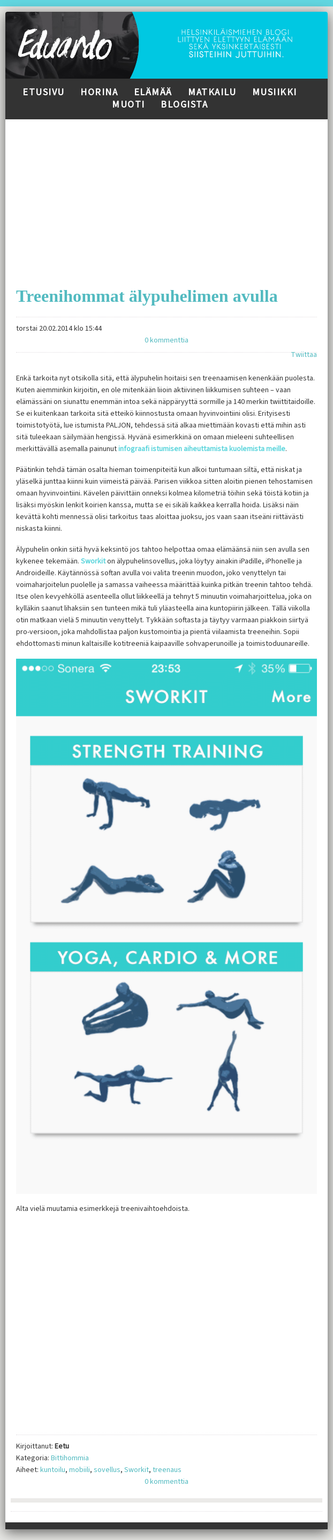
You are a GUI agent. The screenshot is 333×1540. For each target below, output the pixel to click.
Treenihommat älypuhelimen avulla (147, 296)
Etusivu (43, 92)
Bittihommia (70, 1458)
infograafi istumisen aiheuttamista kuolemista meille (201, 449)
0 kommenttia (166, 340)
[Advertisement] (166, 194)
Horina (99, 92)
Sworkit (93, 561)
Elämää (153, 92)
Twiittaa (304, 354)
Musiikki (274, 92)
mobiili (79, 1470)
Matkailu (212, 92)
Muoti (128, 104)
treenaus (167, 1470)
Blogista (184, 104)
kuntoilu (52, 1470)
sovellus (107, 1470)
